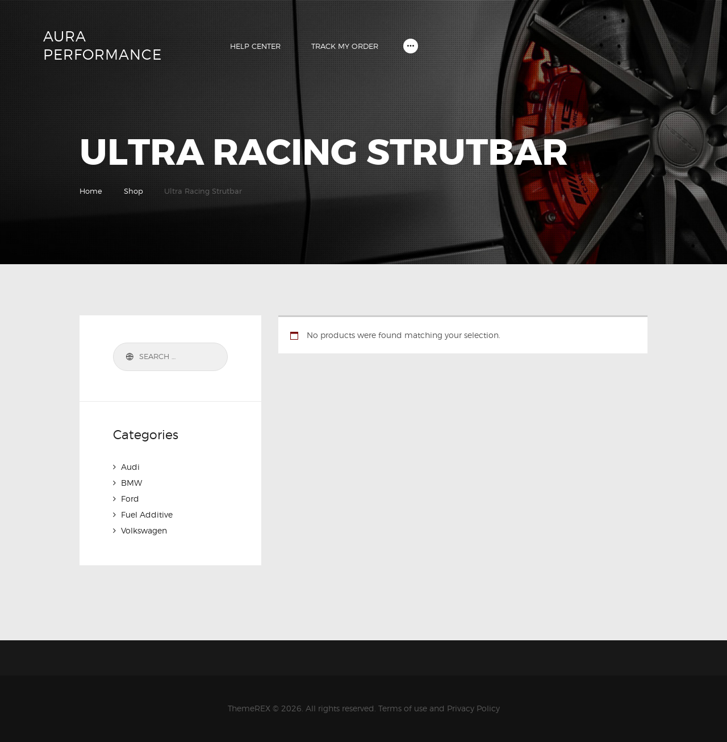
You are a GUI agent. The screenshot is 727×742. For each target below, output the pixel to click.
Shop (133, 190)
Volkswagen (144, 530)
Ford (130, 498)
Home (91, 190)
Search (128, 357)
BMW (131, 482)
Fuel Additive (147, 514)
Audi (130, 467)
